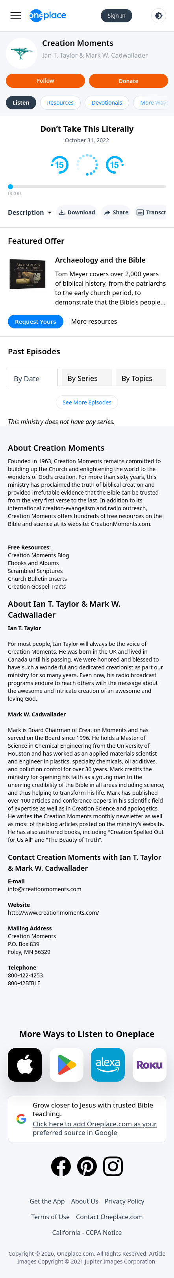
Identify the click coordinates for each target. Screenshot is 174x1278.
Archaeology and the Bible (100, 260)
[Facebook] (61, 1166)
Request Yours (35, 321)
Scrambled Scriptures (35, 571)
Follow (45, 80)
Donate (129, 81)
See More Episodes (87, 402)
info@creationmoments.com (44, 889)
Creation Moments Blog (38, 555)
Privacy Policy (124, 1201)
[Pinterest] (87, 1166)
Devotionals (107, 102)
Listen (21, 102)
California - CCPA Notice (87, 1232)
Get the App (47, 1201)
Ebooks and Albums (33, 563)
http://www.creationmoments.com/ (53, 912)
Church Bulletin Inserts (37, 578)
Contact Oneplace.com (109, 1217)
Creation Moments (77, 43)
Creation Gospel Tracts (37, 586)
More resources (94, 321)
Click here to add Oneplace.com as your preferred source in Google (95, 1128)
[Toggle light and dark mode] (158, 15)
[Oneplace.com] (48, 15)
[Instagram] (113, 1166)
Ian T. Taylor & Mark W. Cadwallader (95, 55)
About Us (84, 1201)
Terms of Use (50, 1217)
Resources (60, 102)
